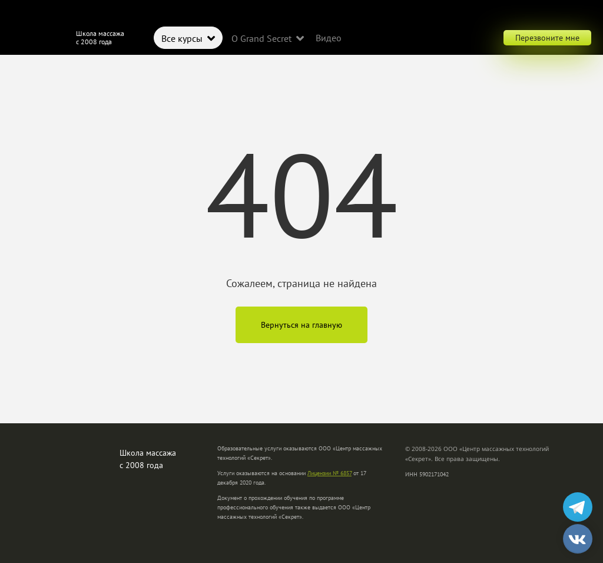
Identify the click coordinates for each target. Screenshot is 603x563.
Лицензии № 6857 (329, 473)
